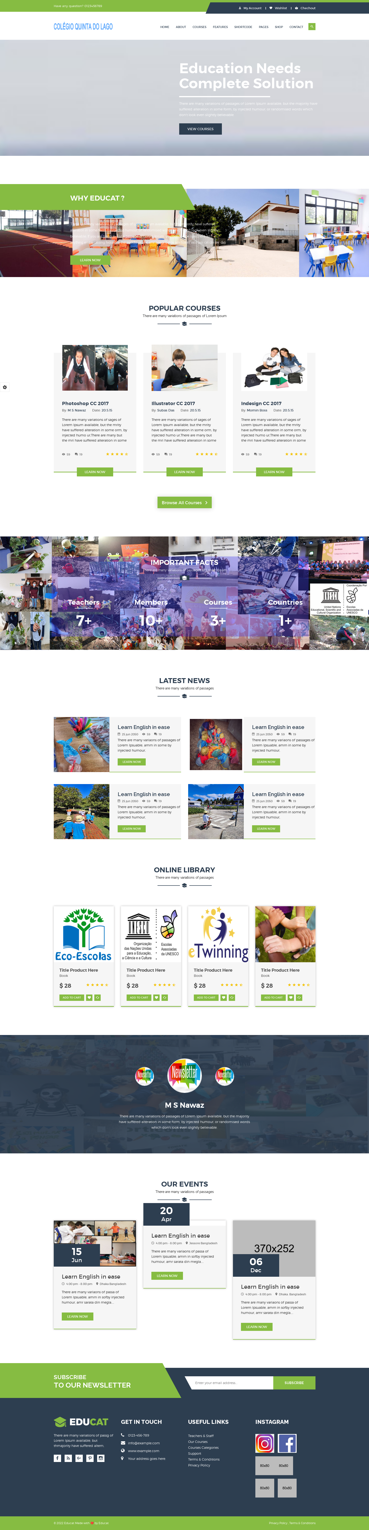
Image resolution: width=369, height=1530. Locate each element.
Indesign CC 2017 (261, 404)
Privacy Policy (199, 1465)
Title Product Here (78, 970)
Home (164, 27)
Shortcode (243, 27)
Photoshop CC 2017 (85, 404)
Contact (296, 27)
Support (194, 1453)
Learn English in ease (144, 727)
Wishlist (278, 8)
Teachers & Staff (201, 1436)
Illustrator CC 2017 (173, 404)
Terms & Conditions (204, 1459)
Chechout (305, 8)
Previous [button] (115, 1077)
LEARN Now (132, 762)
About (181, 27)
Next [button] (254, 1077)
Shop (279, 27)
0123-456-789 (135, 1435)
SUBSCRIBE (294, 1383)
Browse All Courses (184, 502)
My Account (250, 8)
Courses (199, 27)
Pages (263, 27)
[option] (185, 1079)
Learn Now (90, 260)
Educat (104, 1523)
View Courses (200, 129)
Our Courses (197, 1442)
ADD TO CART (72, 997)
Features (220, 27)
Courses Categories (203, 1447)
